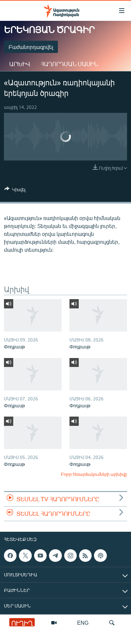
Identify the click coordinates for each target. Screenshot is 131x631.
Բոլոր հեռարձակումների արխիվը (94, 474)
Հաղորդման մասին (69, 64)
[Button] (14, 191)
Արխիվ (19, 64)
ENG (83, 622)
